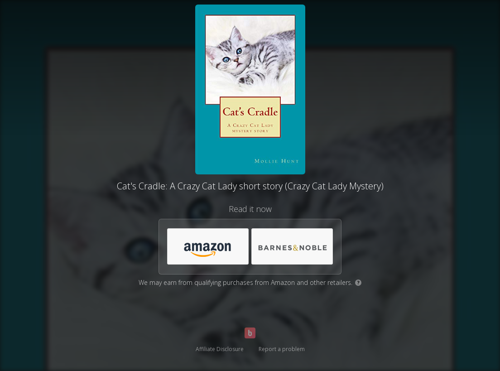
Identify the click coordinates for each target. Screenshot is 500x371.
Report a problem (282, 349)
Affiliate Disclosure (220, 349)
